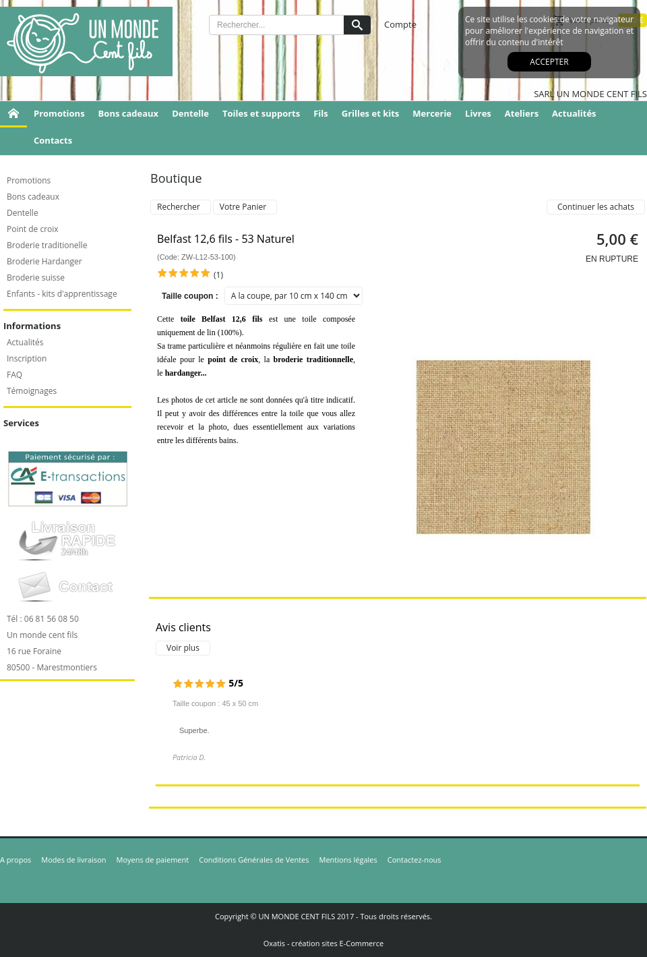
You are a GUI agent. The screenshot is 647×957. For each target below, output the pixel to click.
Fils (320, 113)
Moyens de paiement (153, 859)
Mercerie (432, 113)
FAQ (14, 374)
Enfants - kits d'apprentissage (62, 293)
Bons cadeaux (128, 113)
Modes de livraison (73, 859)
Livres (478, 113)
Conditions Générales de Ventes (254, 859)
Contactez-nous (414, 859)
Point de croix (33, 229)
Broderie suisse (36, 277)
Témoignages (32, 391)
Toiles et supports (261, 113)
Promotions (59, 113)
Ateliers (521, 113)
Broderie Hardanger (44, 261)
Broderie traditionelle (47, 245)
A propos (15, 859)
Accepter (549, 61)
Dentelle (190, 113)
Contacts (53, 140)
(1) (218, 275)
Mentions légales (348, 859)
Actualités (574, 113)
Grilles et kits (371, 113)
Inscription (27, 358)
